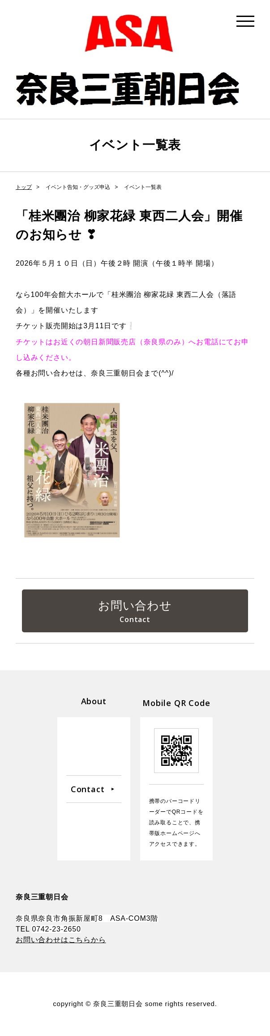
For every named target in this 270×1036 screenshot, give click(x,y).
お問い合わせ (135, 605)
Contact (88, 789)
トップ (24, 187)
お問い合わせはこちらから (61, 940)
